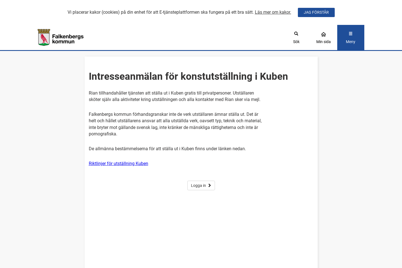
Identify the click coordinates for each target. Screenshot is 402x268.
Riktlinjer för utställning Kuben (118, 163)
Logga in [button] (201, 185)
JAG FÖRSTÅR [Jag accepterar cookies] (316, 12)
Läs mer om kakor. (273, 12)
